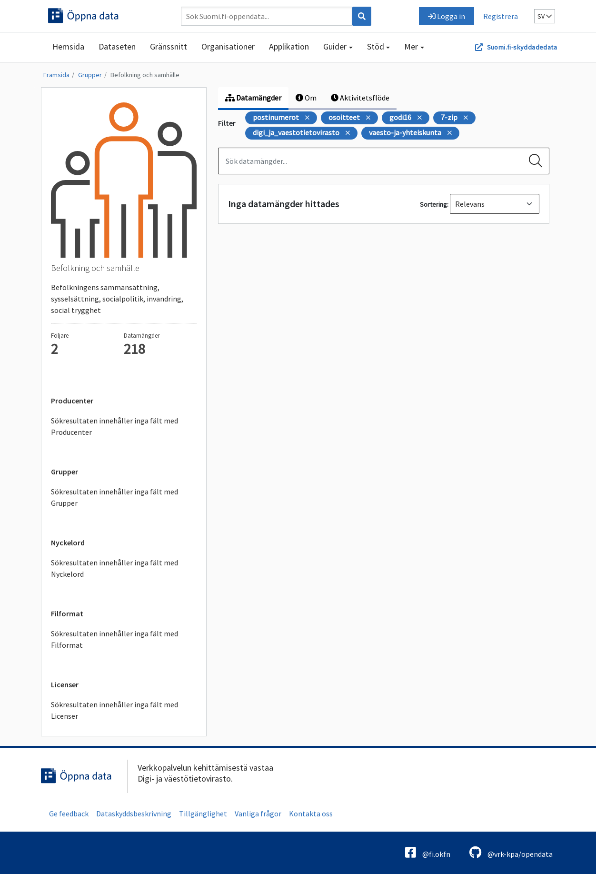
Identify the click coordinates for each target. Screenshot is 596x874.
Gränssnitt (168, 46)
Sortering (433, 204)
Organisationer (228, 46)
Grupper (90, 74)
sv (544, 16)
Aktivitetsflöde (360, 97)
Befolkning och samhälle (144, 74)
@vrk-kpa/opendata (511, 852)
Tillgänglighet (203, 813)
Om (306, 97)
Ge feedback (69, 813)
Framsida (56, 74)
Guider (335, 46)
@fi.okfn (427, 852)
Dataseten (117, 46)
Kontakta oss (311, 813)
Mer (411, 46)
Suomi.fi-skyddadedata (522, 47)
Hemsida (68, 46)
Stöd (375, 46)
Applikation (289, 46)
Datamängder (253, 97)
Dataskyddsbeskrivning (133, 813)
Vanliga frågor (258, 813)
